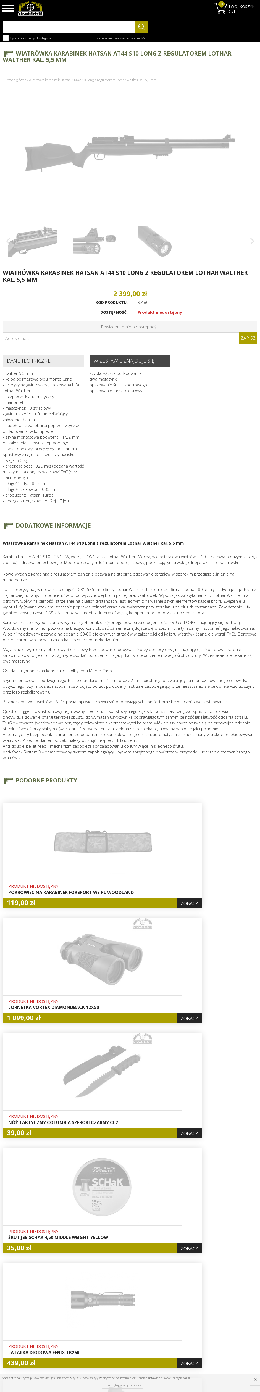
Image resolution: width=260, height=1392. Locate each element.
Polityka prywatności (130, 1327)
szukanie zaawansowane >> (121, 38)
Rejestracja (121, 1314)
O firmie (75, 1302)
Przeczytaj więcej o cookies (123, 1385)
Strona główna (16, 80)
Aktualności (78, 1314)
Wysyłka (75, 1321)
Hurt (115, 1302)
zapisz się (239, 1323)
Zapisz (248, 338)
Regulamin (77, 1327)
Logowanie (121, 1308)
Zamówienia (122, 1321)
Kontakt (75, 1340)
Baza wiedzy (79, 1308)
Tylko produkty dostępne (27, 38)
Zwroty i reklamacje (86, 1333)
